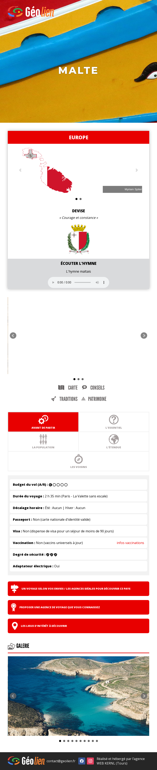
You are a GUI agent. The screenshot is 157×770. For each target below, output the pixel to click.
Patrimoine (93, 399)
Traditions (64, 399)
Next (144, 335)
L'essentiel (113, 421)
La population (43, 441)
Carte (67, 387)
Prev (13, 335)
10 (97, 741)
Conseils (93, 387)
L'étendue (113, 441)
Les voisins (78, 461)
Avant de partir (43, 421)
